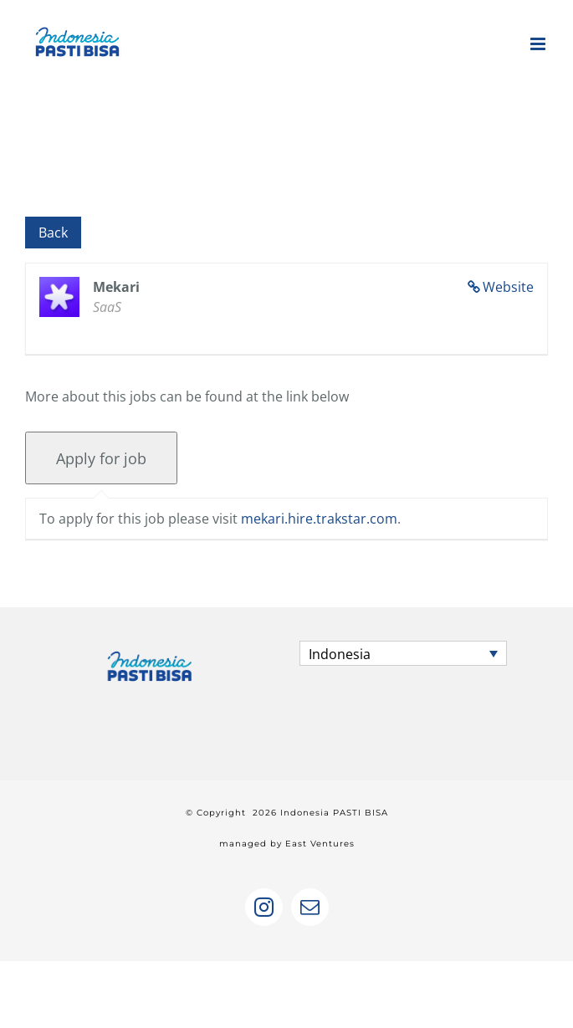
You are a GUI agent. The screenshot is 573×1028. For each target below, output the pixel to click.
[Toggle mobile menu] (539, 44)
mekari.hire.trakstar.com (319, 518)
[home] (149, 656)
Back (53, 232)
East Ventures (320, 843)
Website (508, 287)
